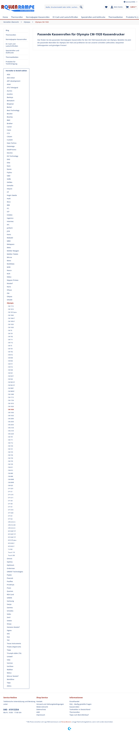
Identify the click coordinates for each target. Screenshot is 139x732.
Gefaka (9, 182)
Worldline (10, 679)
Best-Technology (13, 110)
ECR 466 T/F (12, 537)
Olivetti (9, 300)
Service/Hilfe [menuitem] (130, 2)
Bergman (10, 104)
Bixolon (10, 114)
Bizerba (10, 117)
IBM (8, 205)
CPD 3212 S (11, 522)
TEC (8, 640)
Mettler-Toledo (12, 254)
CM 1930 (11, 327)
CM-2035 (11, 425)
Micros (9, 257)
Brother (10, 123)
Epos (8, 166)
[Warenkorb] (131, 7)
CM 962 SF (11, 385)
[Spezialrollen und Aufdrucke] (93, 17)
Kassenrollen (74, 707)
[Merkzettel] (106, 7)
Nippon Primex (12, 280)
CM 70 (10, 330)
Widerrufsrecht (42, 707)
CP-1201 (10, 489)
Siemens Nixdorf (13, 627)
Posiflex (10, 581)
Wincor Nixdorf (12, 676)
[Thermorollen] (16, 17)
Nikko (9, 277)
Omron (9, 558)
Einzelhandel (74, 701)
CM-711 (10, 440)
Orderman (11, 568)
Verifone (10, 666)
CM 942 (10, 379)
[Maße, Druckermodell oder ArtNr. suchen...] (64, 7)
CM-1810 (11, 403)
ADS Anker (11, 78)
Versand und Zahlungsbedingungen (50, 704)
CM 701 (10, 333)
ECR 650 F (11, 543)
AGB (38, 712)
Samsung (10, 601)
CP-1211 (10, 498)
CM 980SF (11, 391)
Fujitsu (9, 172)
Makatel (10, 238)
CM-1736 (11, 400)
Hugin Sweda (12, 195)
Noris (9, 287)
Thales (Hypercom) (14, 647)
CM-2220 (11, 434)
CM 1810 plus (12, 312)
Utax (8, 660)
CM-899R (11, 482)
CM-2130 (11, 428)
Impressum (40, 715)
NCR (8, 274)
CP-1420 (10, 513)
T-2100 (10, 549)
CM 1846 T (11, 318)
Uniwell (10, 656)
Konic (9, 234)
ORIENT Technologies (15, 572)
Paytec (9, 575)
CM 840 (10, 358)
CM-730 (10, 458)
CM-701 (10, 437)
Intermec (10, 221)
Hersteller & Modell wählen (16, 71)
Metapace (10, 244)
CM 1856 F (11, 321)
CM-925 (10, 485)
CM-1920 (11, 409)
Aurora (9, 91)
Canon (9, 127)
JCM (8, 231)
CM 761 (10, 349)
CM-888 (10, 476)
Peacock (10, 578)
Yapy (8, 683)
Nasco (9, 270)
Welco (9, 673)
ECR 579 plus (12, 540)
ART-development (13, 81)
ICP (8, 212)
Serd (8, 617)
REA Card (10, 594)
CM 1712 (11, 306)
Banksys (10, 97)
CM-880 (10, 473)
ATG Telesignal (12, 87)
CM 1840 (11, 315)
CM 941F (11, 376)
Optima (10, 562)
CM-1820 (11, 406)
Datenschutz (41, 709)
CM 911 (10, 364)
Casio (9, 130)
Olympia (10, 303)
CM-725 (10, 452)
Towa (9, 650)
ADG (8, 74)
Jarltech (10, 228)
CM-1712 (11, 397)
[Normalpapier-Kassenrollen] (37, 17)
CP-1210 (10, 495)
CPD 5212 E (11, 528)
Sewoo (9, 621)
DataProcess (11, 149)
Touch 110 (11, 552)
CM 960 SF (11, 382)
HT (8, 192)
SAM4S (9, 598)
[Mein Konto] (117, 7)
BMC (8, 120)
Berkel (9, 107)
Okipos (9, 296)
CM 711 (10, 340)
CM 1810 (11, 309)
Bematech (10, 101)
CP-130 (10, 501)
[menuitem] (64, 7)
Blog (7, 30)
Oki (8, 293)
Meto (9, 247)
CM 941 (10, 373)
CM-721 (10, 449)
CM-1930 (11, 413)
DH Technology (12, 156)
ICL (8, 208)
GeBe (9, 179)
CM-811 (10, 467)
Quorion (10, 591)
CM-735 (10, 461)
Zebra (9, 686)
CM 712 (10, 343)
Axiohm (10, 94)
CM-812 (10, 470)
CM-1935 (11, 416)
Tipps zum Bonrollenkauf (79, 715)
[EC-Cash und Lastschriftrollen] (65, 17)
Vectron (10, 663)
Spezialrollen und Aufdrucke (12, 51)
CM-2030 (11, 422)
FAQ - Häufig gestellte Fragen (81, 704)
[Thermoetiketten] (115, 17)
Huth (9, 198)
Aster (9, 84)
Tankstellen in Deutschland (80, 709)
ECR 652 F (11, 546)
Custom (10, 140)
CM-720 (10, 446)
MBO (9, 241)
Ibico (8, 202)
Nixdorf (10, 283)
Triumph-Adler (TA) (14, 653)
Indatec (10, 215)
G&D (8, 176)
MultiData (10, 264)
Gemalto (10, 185)
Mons (9, 260)
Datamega (11, 146)
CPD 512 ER (11, 525)
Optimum (10, 565)
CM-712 (10, 443)
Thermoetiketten (12, 57)
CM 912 (10, 367)
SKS (8, 634)
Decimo (10, 153)
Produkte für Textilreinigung (11, 63)
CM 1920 (11, 324)
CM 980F (11, 388)
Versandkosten (66, 722)
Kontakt (39, 701)
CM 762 (10, 352)
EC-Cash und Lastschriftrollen (12, 45)
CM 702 (10, 337)
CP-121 (10, 492)
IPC (8, 225)
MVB (8, 267)
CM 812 (10, 355)
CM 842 (10, 361)
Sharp (9, 624)
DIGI (8, 159)
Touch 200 (11, 555)
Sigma (9, 630)
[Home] (5, 17)
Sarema (10, 607)
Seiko (9, 614)
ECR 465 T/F (12, 534)
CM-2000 (11, 419)
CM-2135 (11, 431)
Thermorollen (11, 35)
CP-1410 (10, 510)
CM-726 (10, 455)
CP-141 (10, 507)
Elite (8, 163)
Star (8, 637)
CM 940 (10, 370)
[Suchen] (81, 7)
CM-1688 (11, 394)
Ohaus (9, 290)
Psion (9, 588)
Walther (10, 670)
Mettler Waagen (13, 251)
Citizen (9, 136)
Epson (9, 169)
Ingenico (10, 218)
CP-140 (10, 504)
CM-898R (11, 479)
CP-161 (10, 516)
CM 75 (10, 346)
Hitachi (9, 189)
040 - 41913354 (11, 709)
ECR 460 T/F (12, 531)
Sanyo (9, 604)
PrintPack (10, 585)
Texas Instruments (14, 643)
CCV (8, 133)
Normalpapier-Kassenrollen (16, 39)
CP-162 (10, 519)
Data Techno (11, 143)
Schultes (10, 611)
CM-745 (10, 464)
